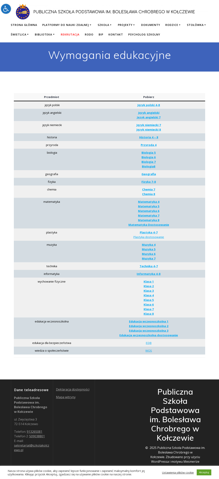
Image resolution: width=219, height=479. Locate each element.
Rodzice (171, 25)
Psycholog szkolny (144, 34)
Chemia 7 (148, 189)
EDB (149, 343)
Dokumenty (150, 25)
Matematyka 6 (148, 211)
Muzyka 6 (149, 254)
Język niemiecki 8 (148, 129)
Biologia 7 (149, 162)
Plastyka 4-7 (149, 232)
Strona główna (24, 25)
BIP (101, 34)
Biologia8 (148, 166)
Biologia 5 (149, 152)
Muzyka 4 (149, 245)
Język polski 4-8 (148, 105)
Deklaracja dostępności (72, 389)
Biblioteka (43, 34)
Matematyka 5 (148, 206)
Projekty (125, 25)
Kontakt (115, 34)
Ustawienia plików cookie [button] (178, 472)
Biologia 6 (149, 157)
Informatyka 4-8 (149, 274)
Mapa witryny (66, 397)
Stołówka (195, 25)
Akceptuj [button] (204, 472)
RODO (89, 34)
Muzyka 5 (149, 249)
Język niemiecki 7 (148, 125)
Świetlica (18, 34)
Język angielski (148, 113)
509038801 (37, 436)
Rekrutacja (70, 34)
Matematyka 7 (148, 215)
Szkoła (103, 25)
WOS (148, 350)
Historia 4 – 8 (148, 137)
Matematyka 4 (148, 202)
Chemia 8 (148, 194)
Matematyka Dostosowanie (148, 225)
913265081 (34, 432)
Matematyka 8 (148, 220)
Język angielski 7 (149, 117)
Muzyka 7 (149, 258)
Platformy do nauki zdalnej (65, 25)
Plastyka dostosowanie (148, 237)
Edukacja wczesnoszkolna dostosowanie (148, 335)
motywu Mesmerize (185, 461)
